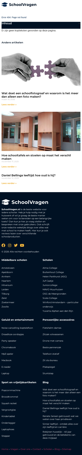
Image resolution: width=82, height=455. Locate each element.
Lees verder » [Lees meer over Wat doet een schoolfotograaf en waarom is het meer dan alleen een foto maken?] (9, 104)
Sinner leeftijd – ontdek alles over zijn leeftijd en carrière (60, 425)
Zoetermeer (8, 302)
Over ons (25, 449)
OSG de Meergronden (54, 293)
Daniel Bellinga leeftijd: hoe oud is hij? (28, 175)
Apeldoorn (7, 272)
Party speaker (9, 340)
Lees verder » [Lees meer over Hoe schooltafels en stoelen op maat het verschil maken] (9, 166)
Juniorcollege (50, 285)
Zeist (4, 298)
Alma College (50, 268)
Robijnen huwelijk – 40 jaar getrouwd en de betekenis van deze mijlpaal (59, 434)
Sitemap (66, 449)
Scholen (48, 449)
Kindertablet (8, 416)
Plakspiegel (49, 367)
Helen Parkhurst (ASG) (55, 276)
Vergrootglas (9, 409)
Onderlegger (8, 422)
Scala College (50, 298)
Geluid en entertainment (18, 319)
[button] (79, 23)
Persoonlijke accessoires (58, 319)
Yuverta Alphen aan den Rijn (58, 311)
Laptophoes (8, 429)
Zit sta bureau (50, 360)
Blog (45, 382)
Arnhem (6, 276)
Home (5, 449)
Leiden (5, 289)
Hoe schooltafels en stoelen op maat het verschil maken (36, 157)
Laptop (5, 373)
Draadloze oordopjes (13, 334)
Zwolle (5, 306)
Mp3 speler (7, 353)
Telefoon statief (51, 353)
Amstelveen (8, 268)
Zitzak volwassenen (53, 334)
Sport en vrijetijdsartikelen (19, 382)
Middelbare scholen (14, 260)
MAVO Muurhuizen (53, 289)
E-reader (6, 367)
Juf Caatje (48, 280)
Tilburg (5, 293)
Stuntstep (48, 373)
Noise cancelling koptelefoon (17, 327)
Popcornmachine (11, 390)
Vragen (14, 449)
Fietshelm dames (52, 327)
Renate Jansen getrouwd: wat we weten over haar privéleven (60, 418)
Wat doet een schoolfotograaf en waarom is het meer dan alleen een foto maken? (40, 95)
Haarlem (6, 280)
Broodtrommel (10, 396)
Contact (37, 449)
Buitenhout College (53, 272)
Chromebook (9, 347)
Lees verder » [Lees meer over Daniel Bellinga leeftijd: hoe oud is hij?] (9, 183)
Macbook (6, 360)
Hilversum (7, 285)
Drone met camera (53, 340)
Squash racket (9, 403)
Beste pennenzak (52, 347)
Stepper (6, 436)
